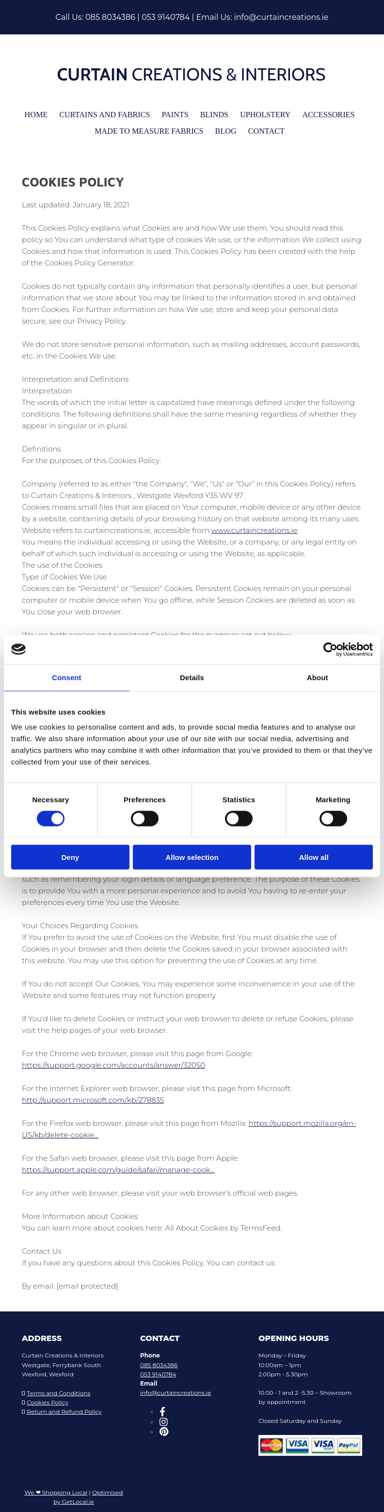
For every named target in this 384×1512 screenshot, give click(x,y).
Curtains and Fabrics (109, 114)
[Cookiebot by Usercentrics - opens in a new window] (330, 649)
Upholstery (261, 114)
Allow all (314, 857)
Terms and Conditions (58, 1389)
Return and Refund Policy (64, 1407)
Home (45, 114)
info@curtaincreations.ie (281, 17)
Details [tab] (192, 677)
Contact (262, 128)
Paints (175, 114)
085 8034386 (110, 17)
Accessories (320, 114)
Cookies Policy (47, 1398)
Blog (223, 128)
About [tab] (317, 677)
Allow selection (191, 857)
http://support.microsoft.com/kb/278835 (93, 1096)
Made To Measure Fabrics (151, 128)
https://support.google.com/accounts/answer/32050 (113, 1061)
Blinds (213, 114)
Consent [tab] (66, 677)
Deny (70, 857)
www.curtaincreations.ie (254, 526)
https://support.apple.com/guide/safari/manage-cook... (118, 1165)
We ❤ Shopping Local (55, 1488)
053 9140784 (166, 17)
